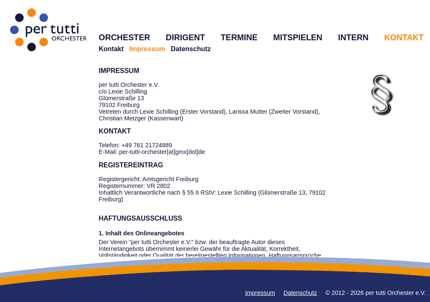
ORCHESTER (124, 37)
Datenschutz (191, 48)
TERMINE (238, 37)
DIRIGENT (185, 37)
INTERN (353, 37)
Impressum (260, 292)
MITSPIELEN (297, 37)
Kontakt (111, 48)
